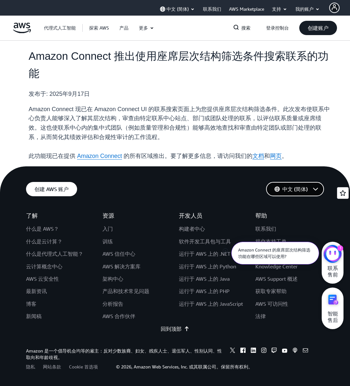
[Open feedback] (343, 193)
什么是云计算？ (44, 241)
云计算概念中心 (44, 266)
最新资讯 (36, 291)
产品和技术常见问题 (125, 291)
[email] (305, 351)
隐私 (30, 366)
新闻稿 (34, 316)
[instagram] (263, 351)
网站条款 (52, 366)
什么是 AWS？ (42, 228)
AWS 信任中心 (118, 254)
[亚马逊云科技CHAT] (332, 254)
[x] (232, 351)
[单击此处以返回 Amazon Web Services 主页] (22, 31)
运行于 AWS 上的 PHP (204, 291)
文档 (258, 156)
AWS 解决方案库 (121, 266)
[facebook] (243, 351)
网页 (276, 156)
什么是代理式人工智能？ (54, 254)
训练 (107, 241)
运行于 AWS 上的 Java (204, 279)
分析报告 (112, 304)
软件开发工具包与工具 (205, 241)
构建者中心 (192, 228)
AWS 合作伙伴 (118, 316)
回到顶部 (175, 329)
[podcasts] (295, 351)
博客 (31, 304)
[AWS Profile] (334, 8)
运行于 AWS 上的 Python (207, 266)
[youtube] (284, 351)
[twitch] (274, 351)
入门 (107, 228)
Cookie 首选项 (83, 366)
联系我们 (265, 228)
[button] (99, 28)
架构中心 (112, 279)
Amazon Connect (99, 156)
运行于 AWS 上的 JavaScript (211, 304)
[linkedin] (253, 351)
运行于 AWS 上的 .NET (204, 254)
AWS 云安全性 (42, 279)
